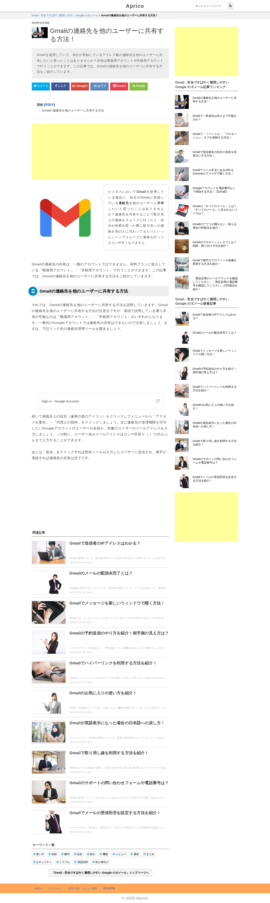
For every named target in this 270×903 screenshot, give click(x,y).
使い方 (38, 854)
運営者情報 (109, 888)
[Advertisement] (100, 151)
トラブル (63, 862)
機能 (104, 854)
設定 (78, 854)
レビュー (119, 854)
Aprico (135, 6)
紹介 (91, 854)
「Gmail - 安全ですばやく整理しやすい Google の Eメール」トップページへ (100, 872)
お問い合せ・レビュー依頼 (82, 888)
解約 (65, 854)
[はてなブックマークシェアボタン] (99, 86)
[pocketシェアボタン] (119, 86)
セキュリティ (42, 862)
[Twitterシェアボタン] (41, 86)
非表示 (49, 104)
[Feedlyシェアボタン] (139, 86)
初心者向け (100, 862)
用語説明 (81, 862)
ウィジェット (54, 888)
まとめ (148, 854)
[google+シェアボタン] (80, 86)
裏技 (134, 854)
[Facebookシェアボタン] (60, 86)
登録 (52, 854)
